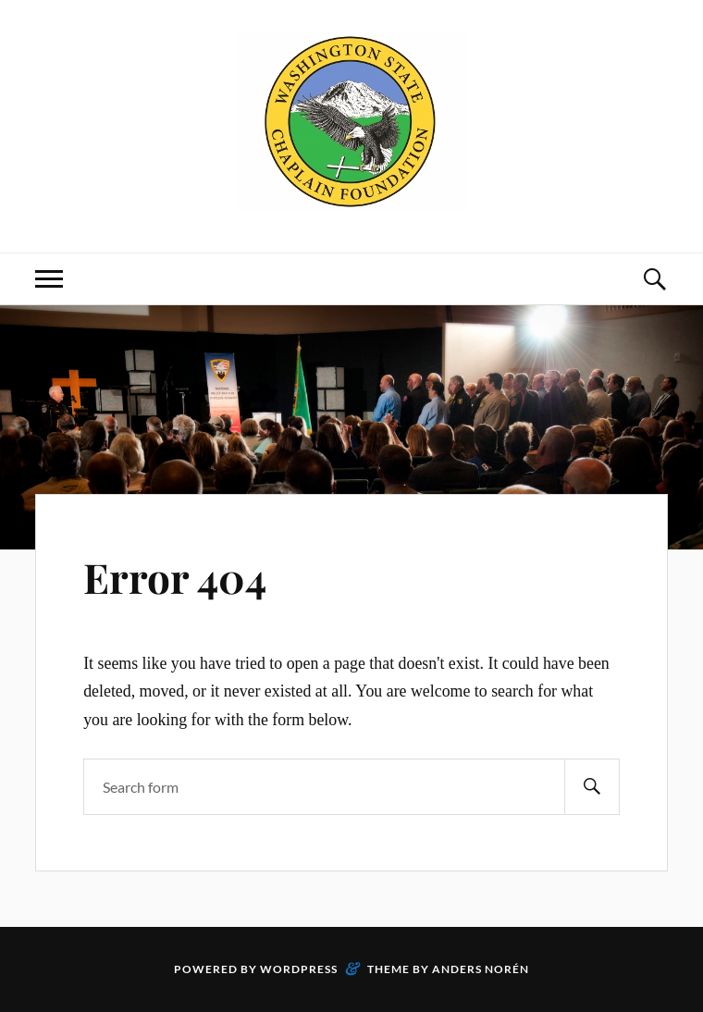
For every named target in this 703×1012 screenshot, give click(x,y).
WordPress (299, 969)
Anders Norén (480, 969)
